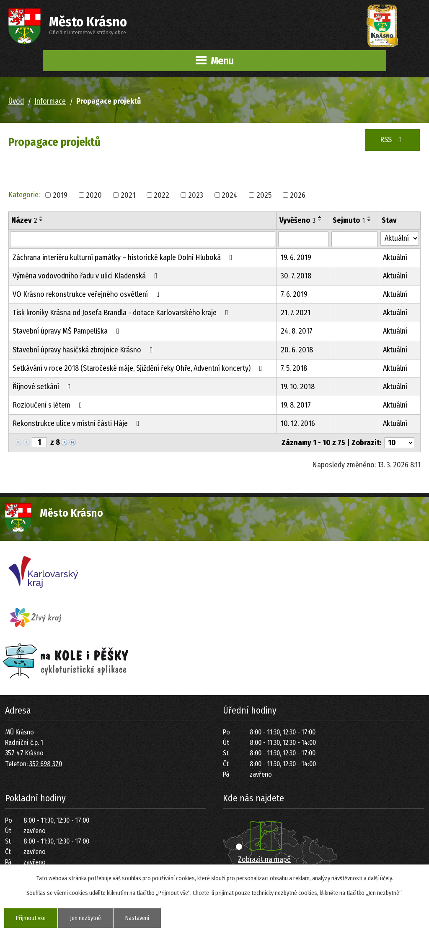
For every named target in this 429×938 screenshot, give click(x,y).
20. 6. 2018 (297, 349)
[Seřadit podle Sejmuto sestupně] (369, 220)
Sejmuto (349, 220)
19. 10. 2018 (298, 386)
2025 (263, 194)
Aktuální (395, 257)
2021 (128, 194)
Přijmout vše (31, 918)
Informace (50, 101)
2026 (297, 194)
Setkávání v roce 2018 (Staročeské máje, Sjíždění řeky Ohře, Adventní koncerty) (139, 368)
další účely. (380, 878)
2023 (195, 194)
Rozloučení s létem (49, 405)
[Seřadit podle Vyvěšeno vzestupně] (320, 217)
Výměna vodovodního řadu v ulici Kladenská (87, 275)
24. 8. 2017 (297, 331)
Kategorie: (24, 194)
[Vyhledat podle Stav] (399, 238)
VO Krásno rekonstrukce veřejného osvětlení (88, 294)
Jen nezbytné (85, 918)
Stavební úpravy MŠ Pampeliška (68, 331)
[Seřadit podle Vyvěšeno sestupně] (320, 220)
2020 (94, 194)
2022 (161, 194)
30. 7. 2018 (296, 275)
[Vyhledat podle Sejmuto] (354, 239)
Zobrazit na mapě (264, 859)
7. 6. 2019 (294, 294)
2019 (60, 194)
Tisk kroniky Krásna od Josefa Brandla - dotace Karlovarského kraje (122, 312)
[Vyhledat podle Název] (142, 239)
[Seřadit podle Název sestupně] (41, 220)
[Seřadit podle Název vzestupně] (41, 217)
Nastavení (137, 918)
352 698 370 (45, 764)
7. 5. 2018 (294, 368)
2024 (230, 194)
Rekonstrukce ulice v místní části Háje (78, 423)
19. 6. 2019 (296, 257)
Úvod (16, 101)
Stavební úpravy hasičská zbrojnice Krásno (84, 349)
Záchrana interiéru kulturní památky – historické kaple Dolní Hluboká (124, 257)
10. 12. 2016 (298, 423)
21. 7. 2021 (295, 312)
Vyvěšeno (297, 220)
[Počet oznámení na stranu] (399, 442)
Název (24, 220)
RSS (392, 139)
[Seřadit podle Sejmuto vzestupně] (369, 217)
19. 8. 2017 (296, 405)
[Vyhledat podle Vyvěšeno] (303, 239)
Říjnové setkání (43, 386)
